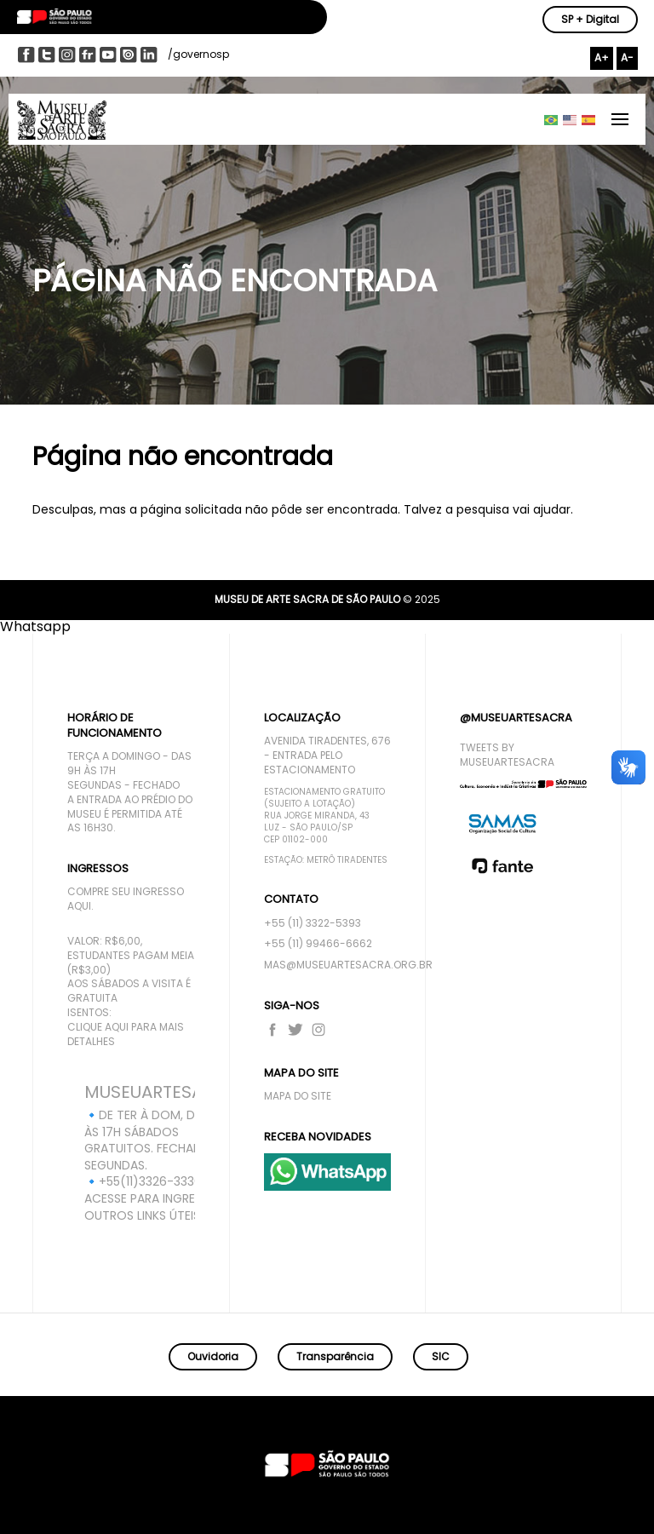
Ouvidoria (212, 1356)
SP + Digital (590, 19)
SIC (441, 1356)
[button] (35, 626)
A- (627, 57)
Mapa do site (297, 1096)
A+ (601, 57)
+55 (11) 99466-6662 (318, 944)
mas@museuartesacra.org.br (327, 965)
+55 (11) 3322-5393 (312, 923)
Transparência (335, 1356)
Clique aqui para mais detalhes (125, 1034)
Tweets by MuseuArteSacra (507, 755)
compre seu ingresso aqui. (125, 899)
